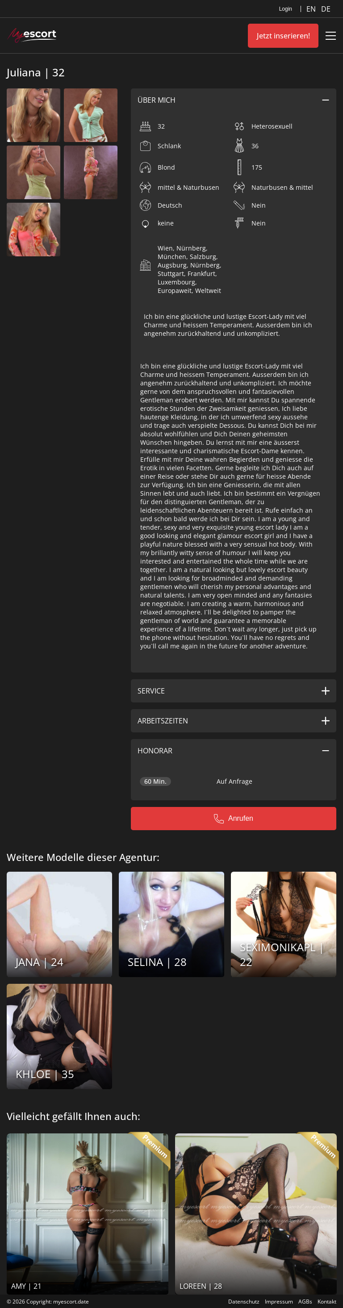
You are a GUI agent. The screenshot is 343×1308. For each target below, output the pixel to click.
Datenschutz (243, 1301)
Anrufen (233, 818)
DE (325, 9)
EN (312, 9)
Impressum (279, 1301)
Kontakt (327, 1301)
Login (285, 9)
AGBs (305, 1301)
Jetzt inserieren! (283, 36)
